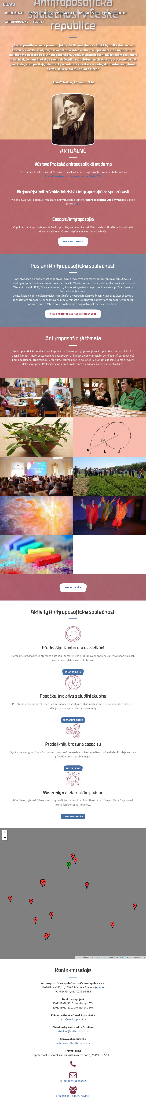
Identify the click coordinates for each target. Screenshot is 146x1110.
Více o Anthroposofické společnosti (73, 313)
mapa (99, 987)
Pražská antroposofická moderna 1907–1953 (73, 176)
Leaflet (79, 957)
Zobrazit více (73, 587)
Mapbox (141, 957)
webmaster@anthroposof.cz (73, 1043)
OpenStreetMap (100, 957)
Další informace (73, 241)
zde (77, 204)
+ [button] (5, 832)
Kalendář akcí (14, 13)
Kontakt (38, 21)
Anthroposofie (89, 13)
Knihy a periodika (115, 13)
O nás (32, 13)
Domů (8, 4)
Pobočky (46, 13)
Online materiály (73, 816)
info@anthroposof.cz (73, 1080)
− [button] (5, 837)
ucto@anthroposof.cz (73, 1019)
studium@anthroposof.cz (73, 1031)
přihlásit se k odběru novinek (73, 1095)
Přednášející (65, 13)
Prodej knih (73, 768)
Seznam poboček (73, 720)
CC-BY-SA (123, 957)
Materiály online (16, 21)
